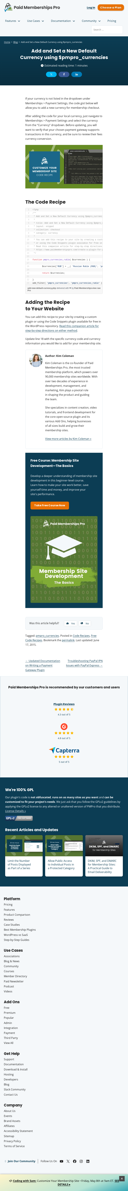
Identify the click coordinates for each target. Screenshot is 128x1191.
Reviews (9, 920)
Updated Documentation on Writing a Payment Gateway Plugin (42, 665)
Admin (8, 1023)
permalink (68, 640)
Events (8, 1116)
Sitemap (9, 1136)
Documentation (63, 21)
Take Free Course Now (49, 505)
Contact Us (11, 1094)
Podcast (9, 986)
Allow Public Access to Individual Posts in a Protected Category (61, 864)
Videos (8, 991)
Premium (10, 1013)
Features (13, 21)
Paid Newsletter (14, 981)
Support (9, 1059)
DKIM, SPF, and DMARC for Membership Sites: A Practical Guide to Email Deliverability (102, 866)
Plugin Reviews (64, 704)
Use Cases (36, 21)
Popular (9, 1018)
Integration (11, 1028)
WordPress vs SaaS (16, 935)
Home (7, 42)
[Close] (122, 1178)
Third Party (11, 1038)
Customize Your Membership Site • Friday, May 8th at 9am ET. (64, 1182)
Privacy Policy (12, 1141)
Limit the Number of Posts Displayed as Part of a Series (19, 864)
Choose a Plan (110, 8)
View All (8, 1043)
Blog (15, 42)
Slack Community (15, 1089)
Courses (9, 971)
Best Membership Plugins (20, 930)
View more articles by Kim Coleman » (68, 439)
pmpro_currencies (47, 636)
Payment (9, 1033)
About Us (10, 1111)
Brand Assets (12, 1121)
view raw (96, 288)
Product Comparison (17, 915)
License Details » (15, 811)
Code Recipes (81, 636)
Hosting (9, 1074)
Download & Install (16, 1069)
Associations (12, 956)
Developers (11, 1079)
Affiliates (9, 1126)
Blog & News (12, 961)
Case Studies (12, 925)
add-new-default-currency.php (42, 288)
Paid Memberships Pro (32, 5)
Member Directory (15, 976)
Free (6, 1008)
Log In (91, 8)
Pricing (112, 21)
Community (91, 21)
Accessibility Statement (18, 1131)
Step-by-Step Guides (16, 940)
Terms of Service (14, 1146)
